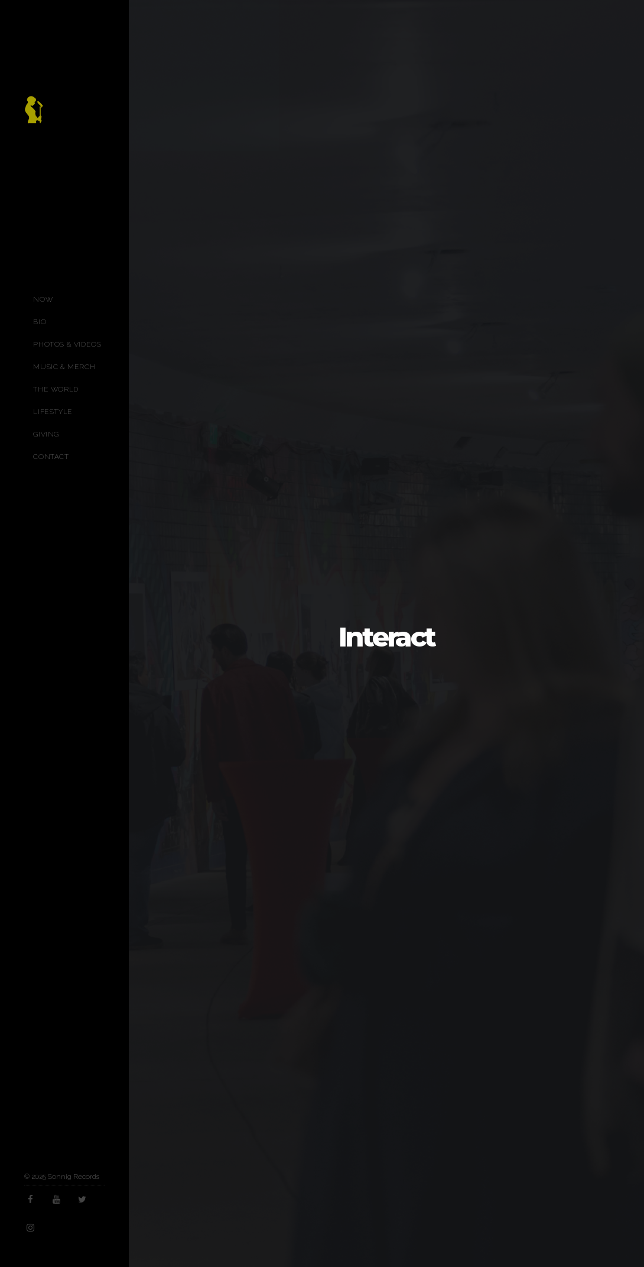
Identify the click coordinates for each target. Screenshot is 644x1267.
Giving (46, 434)
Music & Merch (64, 367)
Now (43, 299)
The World (55, 389)
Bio (39, 322)
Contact (51, 456)
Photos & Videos (67, 344)
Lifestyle (52, 412)
